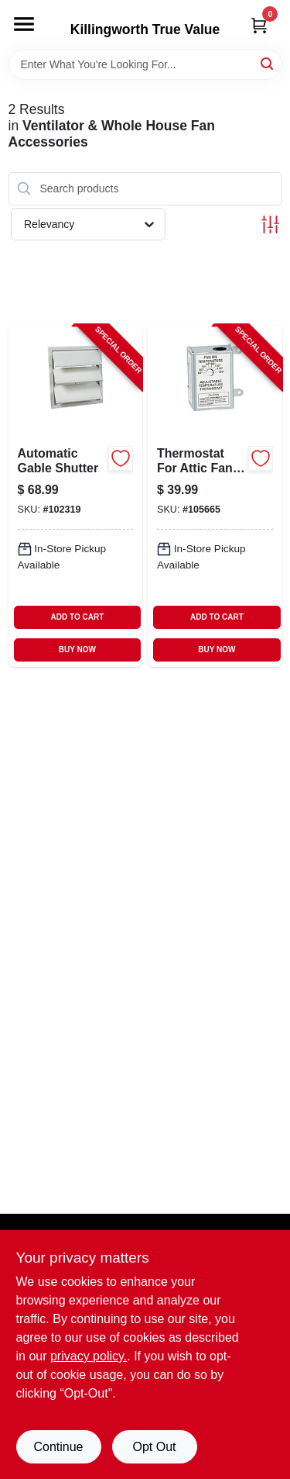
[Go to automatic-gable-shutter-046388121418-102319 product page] (76, 496)
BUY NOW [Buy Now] (77, 649)
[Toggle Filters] (270, 224)
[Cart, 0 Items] (259, 25)
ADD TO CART (77, 617)
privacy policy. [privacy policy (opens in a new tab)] (88, 1356)
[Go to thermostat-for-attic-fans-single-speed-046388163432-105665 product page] (215, 496)
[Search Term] (145, 64)
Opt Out (154, 1446)
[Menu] (24, 24)
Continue (58, 1446)
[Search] (268, 63)
